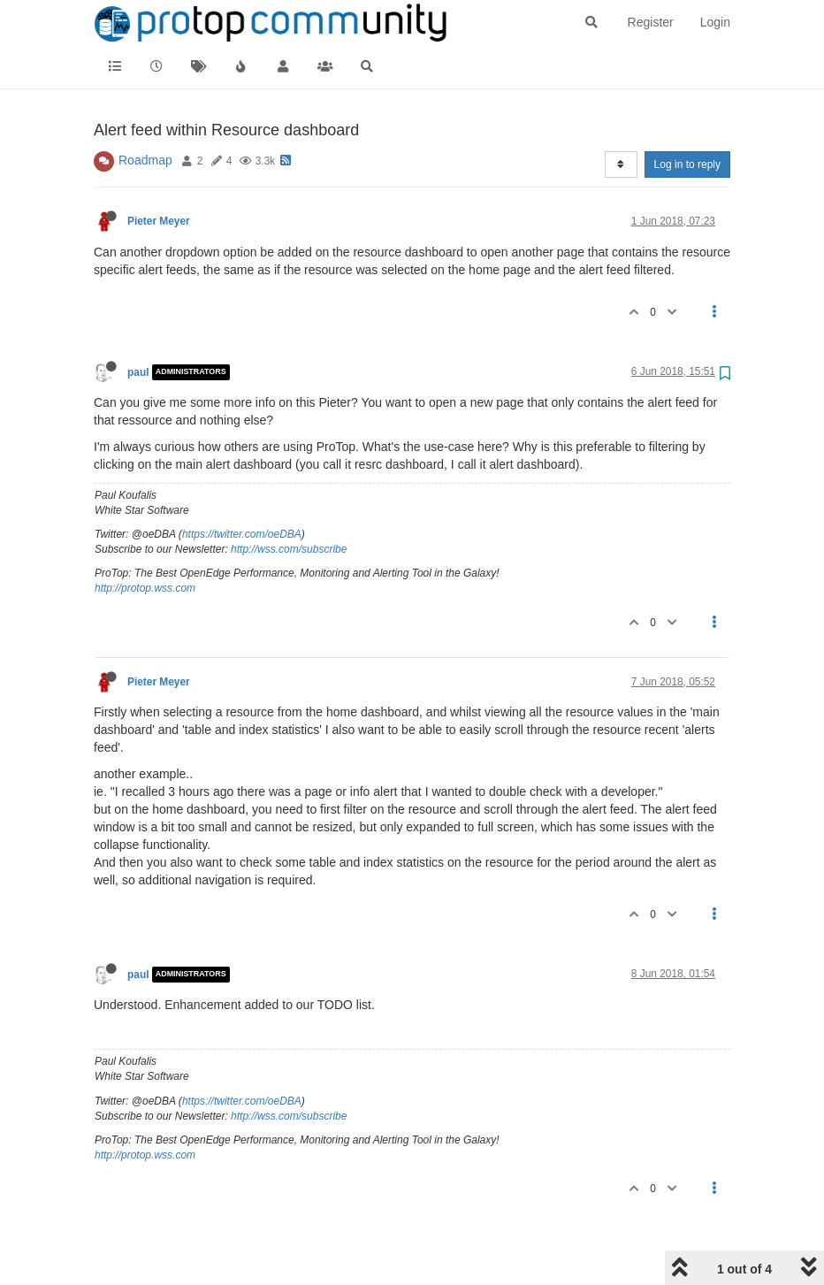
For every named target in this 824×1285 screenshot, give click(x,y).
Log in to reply (687, 164)
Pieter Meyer (158, 221)
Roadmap (145, 160)
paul (138, 372)
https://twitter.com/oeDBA (241, 534)
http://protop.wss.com (145, 588)
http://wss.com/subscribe (289, 549)
